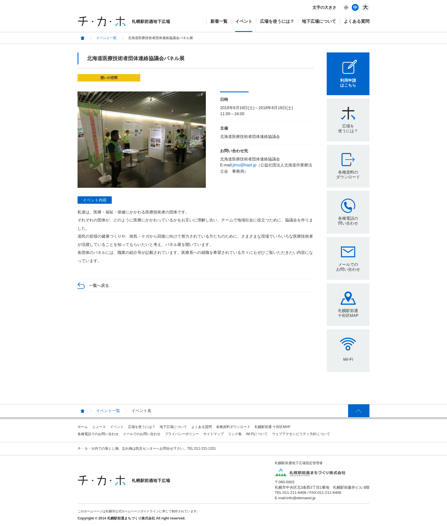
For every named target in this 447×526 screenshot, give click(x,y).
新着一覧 (218, 21)
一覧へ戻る (99, 285)
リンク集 (235, 434)
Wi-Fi (348, 359)
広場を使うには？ (277, 21)
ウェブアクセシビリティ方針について (301, 434)
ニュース (99, 427)
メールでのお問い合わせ (348, 267)
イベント (243, 21)
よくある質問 (356, 21)
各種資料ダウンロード (233, 427)
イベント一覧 (106, 38)
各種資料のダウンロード (348, 174)
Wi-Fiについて (257, 434)
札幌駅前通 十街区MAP (272, 427)
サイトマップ (213, 434)
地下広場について (319, 21)
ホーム (83, 427)
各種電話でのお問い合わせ (98, 434)
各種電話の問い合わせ (348, 220)
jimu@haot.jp (244, 165)
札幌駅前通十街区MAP (348, 313)
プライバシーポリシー (182, 434)
